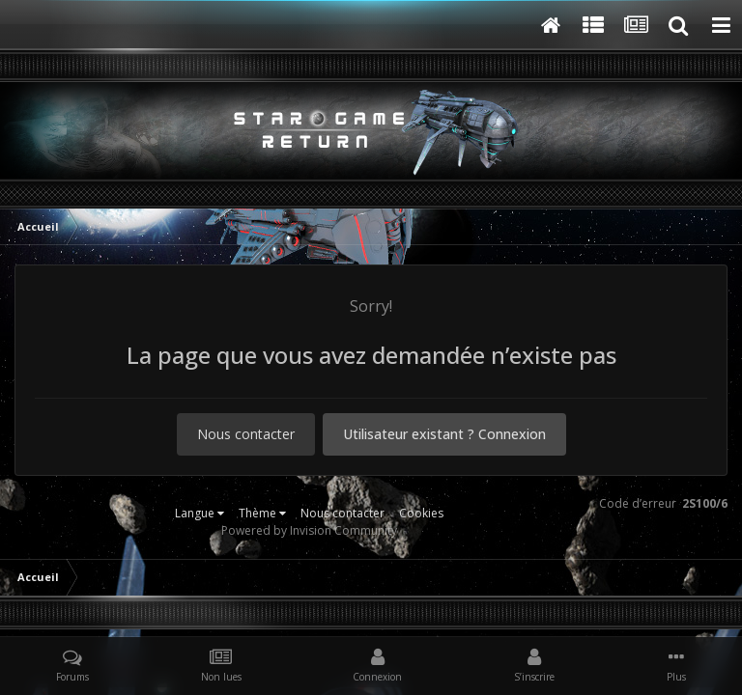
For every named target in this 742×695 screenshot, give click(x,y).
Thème (262, 513)
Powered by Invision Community (309, 530)
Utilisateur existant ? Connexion (444, 434)
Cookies (421, 513)
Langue (199, 513)
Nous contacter (246, 434)
